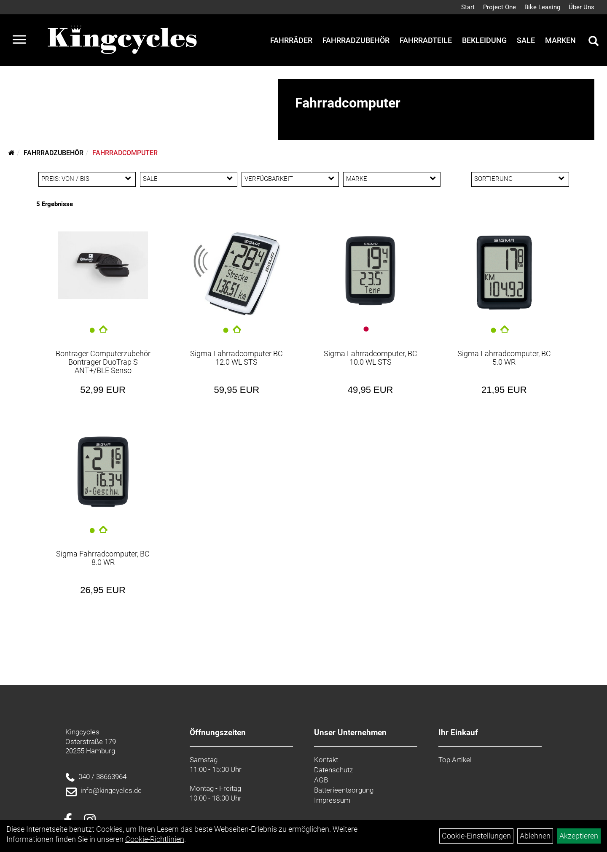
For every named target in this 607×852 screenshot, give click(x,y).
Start (468, 7)
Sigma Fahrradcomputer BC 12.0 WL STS (236, 357)
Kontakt (326, 759)
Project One (499, 7)
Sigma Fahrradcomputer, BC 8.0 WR (103, 558)
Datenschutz (333, 770)
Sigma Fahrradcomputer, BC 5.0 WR (504, 357)
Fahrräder (291, 40)
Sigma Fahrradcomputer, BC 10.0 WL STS (370, 357)
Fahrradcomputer (125, 153)
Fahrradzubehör (355, 40)
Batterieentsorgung (343, 790)
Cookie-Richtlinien (154, 839)
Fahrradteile (426, 40)
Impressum (332, 800)
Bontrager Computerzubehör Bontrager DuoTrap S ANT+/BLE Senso (103, 362)
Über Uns (581, 7)
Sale (526, 40)
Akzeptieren (578, 835)
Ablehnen (535, 835)
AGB (321, 780)
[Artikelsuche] (593, 42)
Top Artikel (455, 759)
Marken (560, 40)
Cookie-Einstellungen (476, 835)
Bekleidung (484, 40)
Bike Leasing (542, 7)
